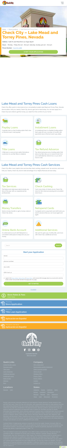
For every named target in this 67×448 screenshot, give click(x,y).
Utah (11, 390)
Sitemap (5, 381)
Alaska (43, 390)
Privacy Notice (38, 378)
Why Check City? (39, 365)
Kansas (36, 392)
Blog (4, 383)
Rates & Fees (7, 378)
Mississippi (50, 392)
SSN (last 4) (8, 272)
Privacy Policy (38, 376)
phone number (9, 261)
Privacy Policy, (29, 278)
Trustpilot (33, 289)
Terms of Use (37, 371)
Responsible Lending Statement (43, 367)
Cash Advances (8, 371)
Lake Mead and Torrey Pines (29, 29)
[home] (8, 3)
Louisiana (42, 392)
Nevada (5, 390)
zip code (7, 267)
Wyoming (55, 397)
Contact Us (37, 383)
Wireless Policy (38, 374)
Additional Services (9, 374)
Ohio (48, 394)
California (49, 390)
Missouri (36, 394)
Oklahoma (55, 394)
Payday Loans (10, 127)
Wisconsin (47, 397)
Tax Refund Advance (47, 149)
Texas (35, 397)
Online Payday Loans (9, 365)
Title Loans (6, 369)
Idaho (56, 390)
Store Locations (13, 29)
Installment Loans (8, 376)
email (6, 256)
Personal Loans (7, 367)
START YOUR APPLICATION (33, 52)
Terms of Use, (22, 278)
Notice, (15, 278)
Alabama (36, 390)
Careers (36, 381)
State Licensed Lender (40, 369)
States (4, 29)
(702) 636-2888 (17, 48)
